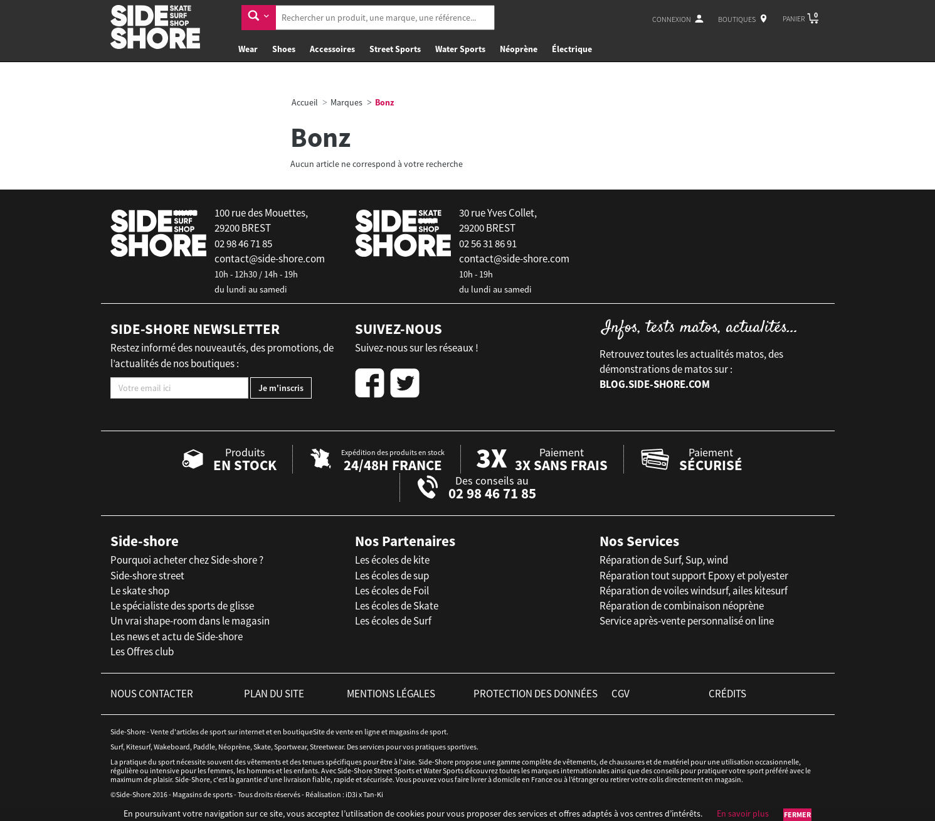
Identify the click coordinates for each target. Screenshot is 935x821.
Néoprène (518, 49)
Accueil (305, 102)
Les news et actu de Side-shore (176, 636)
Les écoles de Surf (393, 621)
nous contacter (151, 693)
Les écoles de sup (392, 575)
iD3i (351, 794)
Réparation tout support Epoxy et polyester (694, 575)
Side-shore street (147, 575)
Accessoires (332, 49)
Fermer (797, 814)
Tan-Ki (373, 794)
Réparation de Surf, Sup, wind (664, 560)
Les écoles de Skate (396, 606)
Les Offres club (142, 651)
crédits (727, 693)
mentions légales (391, 693)
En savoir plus (743, 813)
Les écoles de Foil (392, 591)
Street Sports (395, 49)
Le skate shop (139, 591)
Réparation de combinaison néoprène (682, 606)
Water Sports (460, 49)
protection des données (535, 693)
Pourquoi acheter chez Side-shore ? (186, 560)
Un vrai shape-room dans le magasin (190, 621)
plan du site (274, 693)
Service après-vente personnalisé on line (687, 621)
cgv (620, 693)
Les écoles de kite (392, 560)
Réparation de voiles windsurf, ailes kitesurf (694, 591)
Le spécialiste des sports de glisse (182, 606)
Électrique (572, 49)
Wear (248, 49)
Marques (346, 102)
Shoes (283, 49)
